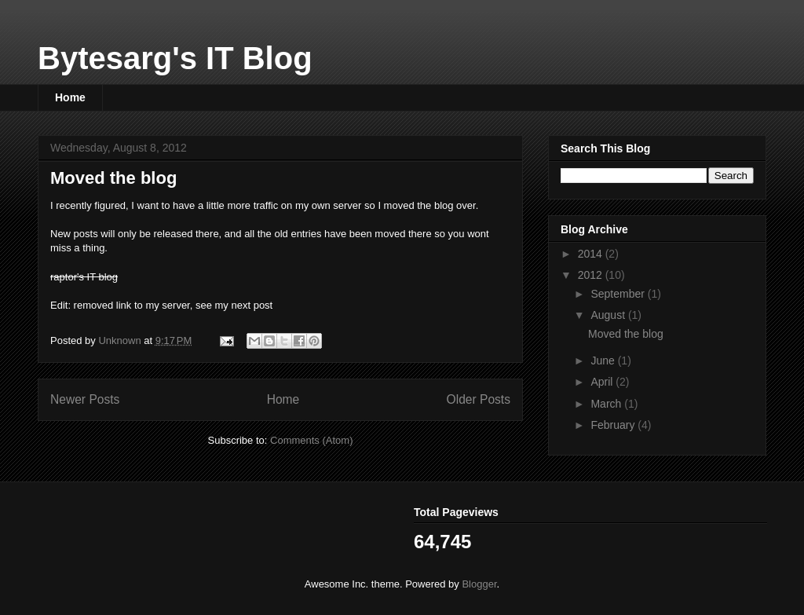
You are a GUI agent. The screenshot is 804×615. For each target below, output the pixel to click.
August (608, 315)
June (603, 360)
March (607, 403)
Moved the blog (113, 178)
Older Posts (478, 399)
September (618, 293)
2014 (591, 253)
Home (70, 97)
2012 (591, 275)
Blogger (479, 584)
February (614, 425)
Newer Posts (84, 399)
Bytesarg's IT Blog (175, 58)
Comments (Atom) (311, 440)
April (603, 381)
